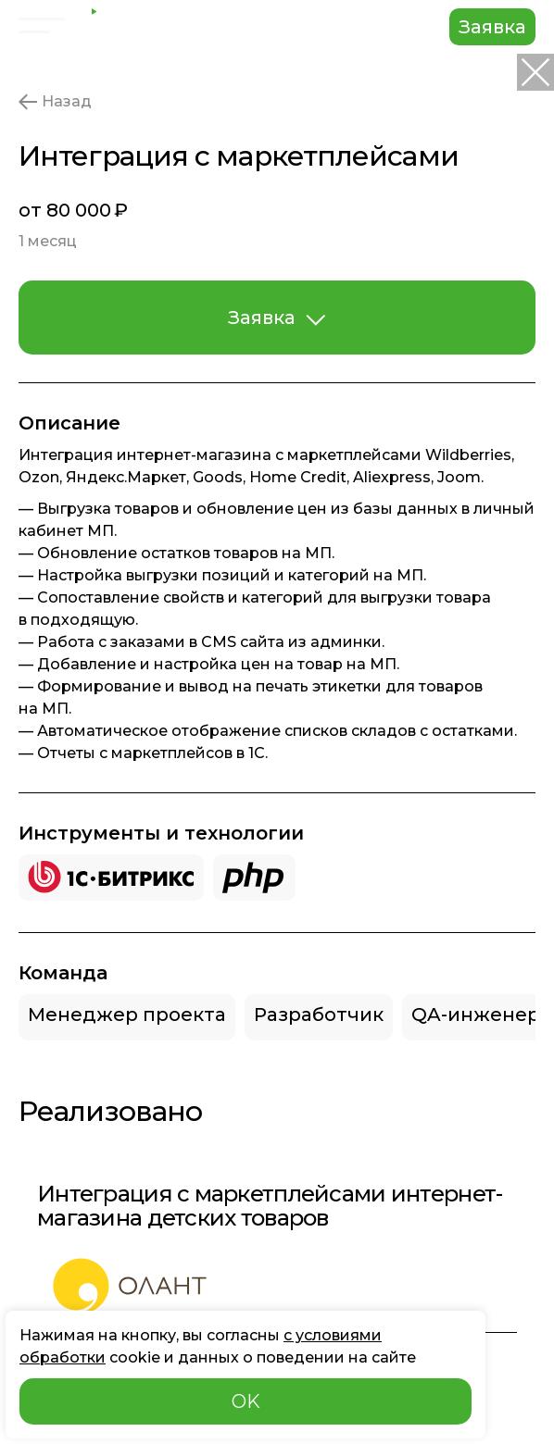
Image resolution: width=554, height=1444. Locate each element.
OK (246, 1401)
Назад (55, 102)
